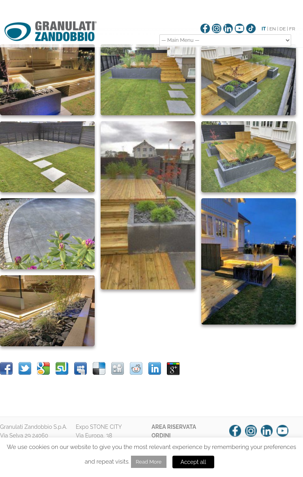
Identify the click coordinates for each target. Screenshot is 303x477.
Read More (148, 462)
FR (292, 29)
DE (282, 29)
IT (264, 29)
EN (272, 29)
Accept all (193, 462)
